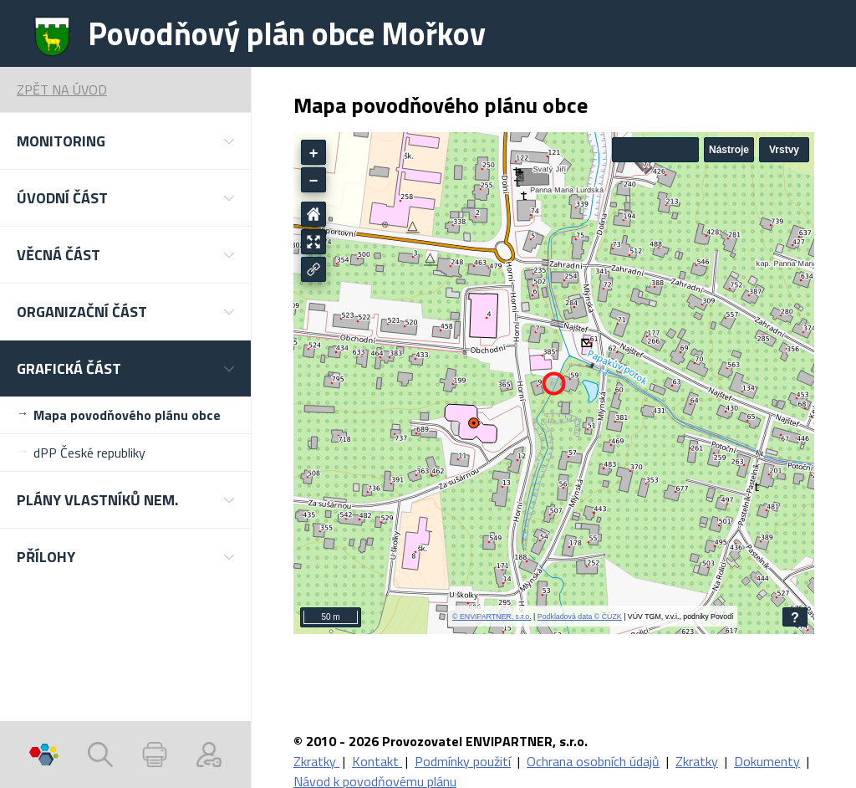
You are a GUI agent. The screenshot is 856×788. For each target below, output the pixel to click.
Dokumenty (767, 761)
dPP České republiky (89, 453)
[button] (125, 141)
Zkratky (316, 761)
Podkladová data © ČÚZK (580, 616)
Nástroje (729, 150)
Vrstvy (784, 150)
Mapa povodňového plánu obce (127, 415)
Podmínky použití (463, 761)
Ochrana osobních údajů (593, 761)
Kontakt (377, 761)
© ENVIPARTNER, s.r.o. (492, 616)
